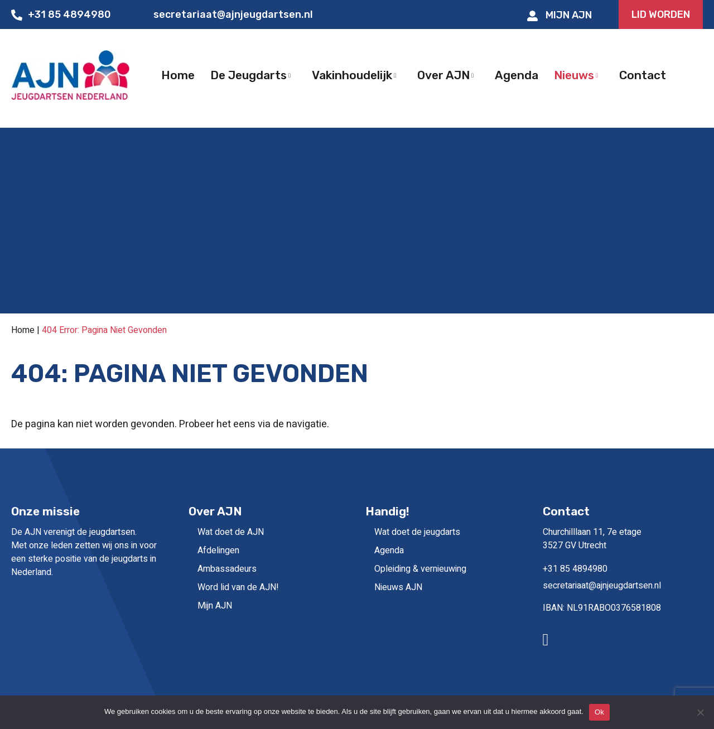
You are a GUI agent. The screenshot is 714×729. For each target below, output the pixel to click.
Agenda (389, 550)
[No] (700, 712)
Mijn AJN (559, 15)
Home (23, 330)
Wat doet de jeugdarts (417, 532)
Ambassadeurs (227, 569)
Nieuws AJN (398, 587)
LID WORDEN (660, 14)
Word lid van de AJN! (238, 587)
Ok (599, 712)
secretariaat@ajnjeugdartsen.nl (225, 14)
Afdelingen (218, 550)
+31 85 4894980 (61, 14)
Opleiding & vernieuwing (420, 569)
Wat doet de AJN (230, 532)
